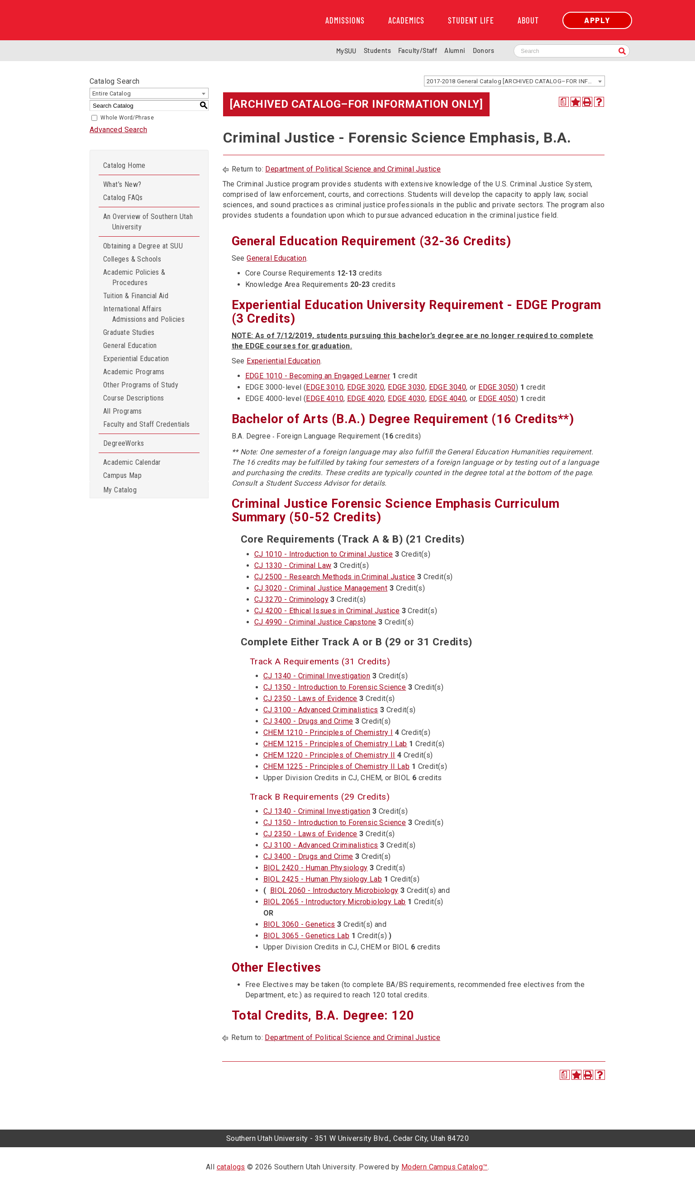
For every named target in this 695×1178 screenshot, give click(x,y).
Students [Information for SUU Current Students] (377, 50)
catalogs (231, 1167)
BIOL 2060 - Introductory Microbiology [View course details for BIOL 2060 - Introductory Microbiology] (334, 890)
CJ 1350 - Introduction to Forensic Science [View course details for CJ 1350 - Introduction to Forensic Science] (334, 687)
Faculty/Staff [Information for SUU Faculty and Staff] (417, 50)
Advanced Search (118, 129)
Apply (597, 20)
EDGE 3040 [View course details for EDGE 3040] (448, 387)
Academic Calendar (132, 462)
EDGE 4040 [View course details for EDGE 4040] (448, 398)
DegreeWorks (123, 443)
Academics (406, 20)
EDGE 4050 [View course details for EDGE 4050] (497, 398)
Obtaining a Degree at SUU (143, 246)
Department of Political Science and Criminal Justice (353, 169)
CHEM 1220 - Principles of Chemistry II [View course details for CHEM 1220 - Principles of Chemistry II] (329, 755)
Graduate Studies (128, 332)
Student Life (471, 20)
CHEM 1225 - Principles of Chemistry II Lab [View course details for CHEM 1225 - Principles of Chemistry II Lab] (336, 766)
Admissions (345, 20)
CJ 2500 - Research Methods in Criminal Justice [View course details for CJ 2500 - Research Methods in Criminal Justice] (334, 576)
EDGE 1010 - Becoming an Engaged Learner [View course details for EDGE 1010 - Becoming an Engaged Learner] (317, 376)
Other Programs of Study (140, 385)
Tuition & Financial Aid (135, 295)
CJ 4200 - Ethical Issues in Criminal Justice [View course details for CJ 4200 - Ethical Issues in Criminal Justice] (327, 610)
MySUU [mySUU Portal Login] (346, 51)
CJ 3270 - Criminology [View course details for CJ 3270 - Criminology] (291, 599)
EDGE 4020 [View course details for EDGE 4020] (366, 398)
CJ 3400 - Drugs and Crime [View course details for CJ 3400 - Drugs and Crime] (308, 721)
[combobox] (514, 81)
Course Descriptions (133, 398)
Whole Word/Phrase (127, 117)
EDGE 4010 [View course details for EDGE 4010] (324, 398)
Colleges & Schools (132, 259)
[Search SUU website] (572, 50)
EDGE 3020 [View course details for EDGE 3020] (366, 387)
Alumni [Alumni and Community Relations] (454, 50)
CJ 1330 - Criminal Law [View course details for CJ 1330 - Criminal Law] (293, 565)
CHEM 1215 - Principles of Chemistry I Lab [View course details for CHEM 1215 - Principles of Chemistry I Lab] (335, 743)
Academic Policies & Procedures (134, 277)
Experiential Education (136, 358)
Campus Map (122, 475)
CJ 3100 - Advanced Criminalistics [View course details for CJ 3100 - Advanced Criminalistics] (320, 710)
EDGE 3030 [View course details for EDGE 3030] (406, 387)
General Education (130, 345)
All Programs (122, 411)
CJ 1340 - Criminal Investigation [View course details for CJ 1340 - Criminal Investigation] (317, 676)
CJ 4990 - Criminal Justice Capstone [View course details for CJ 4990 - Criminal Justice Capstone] (315, 622)
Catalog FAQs (123, 197)
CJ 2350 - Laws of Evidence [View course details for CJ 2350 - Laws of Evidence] (310, 698)
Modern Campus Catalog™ (444, 1167)
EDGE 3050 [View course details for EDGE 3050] (497, 387)
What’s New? (122, 184)
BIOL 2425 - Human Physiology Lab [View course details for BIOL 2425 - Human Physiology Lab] (322, 879)
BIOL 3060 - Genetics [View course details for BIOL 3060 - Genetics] (299, 924)
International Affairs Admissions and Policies (144, 314)
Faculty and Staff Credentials (146, 424)
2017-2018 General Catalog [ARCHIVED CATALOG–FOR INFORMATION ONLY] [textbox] (516, 81)
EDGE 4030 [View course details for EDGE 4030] (406, 398)
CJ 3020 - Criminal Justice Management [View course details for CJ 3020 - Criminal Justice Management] (321, 588)
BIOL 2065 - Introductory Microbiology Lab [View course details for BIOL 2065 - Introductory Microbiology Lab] (334, 901)
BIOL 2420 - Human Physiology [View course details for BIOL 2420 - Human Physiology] (315, 867)
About (528, 20)
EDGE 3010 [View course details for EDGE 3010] (324, 387)
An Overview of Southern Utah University (148, 221)
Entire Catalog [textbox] (111, 93)
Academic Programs (134, 371)
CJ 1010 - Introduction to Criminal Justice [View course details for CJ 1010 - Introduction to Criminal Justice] (323, 554)
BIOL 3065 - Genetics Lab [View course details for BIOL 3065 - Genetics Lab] (306, 935)
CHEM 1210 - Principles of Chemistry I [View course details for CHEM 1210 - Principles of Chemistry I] (328, 732)
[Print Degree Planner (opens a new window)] (564, 102)
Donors (483, 50)
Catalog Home (124, 165)
